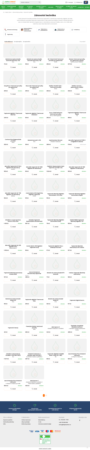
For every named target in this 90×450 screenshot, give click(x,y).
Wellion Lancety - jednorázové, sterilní (77, 87)
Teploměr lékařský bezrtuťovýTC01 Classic (77, 246)
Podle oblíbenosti (8, 41)
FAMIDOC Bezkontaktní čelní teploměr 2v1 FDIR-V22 (55, 167)
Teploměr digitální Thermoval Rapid (77, 114)
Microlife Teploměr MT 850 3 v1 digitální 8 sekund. (77, 140)
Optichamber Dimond (55, 140)
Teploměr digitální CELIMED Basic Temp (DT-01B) (55, 355)
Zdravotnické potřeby (18, 12)
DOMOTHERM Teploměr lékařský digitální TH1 (77, 220)
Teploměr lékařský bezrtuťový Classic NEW (13, 273)
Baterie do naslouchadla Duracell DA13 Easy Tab (34, 60)
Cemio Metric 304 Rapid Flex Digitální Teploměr (34, 194)
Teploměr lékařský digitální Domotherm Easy (55, 220)
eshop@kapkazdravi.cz (65, 424)
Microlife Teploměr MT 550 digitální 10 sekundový (77, 167)
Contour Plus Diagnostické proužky (13, 141)
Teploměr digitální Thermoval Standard (34, 114)
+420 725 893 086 (63, 422)
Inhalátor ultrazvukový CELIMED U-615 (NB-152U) (13, 355)
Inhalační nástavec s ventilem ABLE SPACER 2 (34, 355)
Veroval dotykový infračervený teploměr (34, 272)
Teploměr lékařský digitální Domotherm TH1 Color (55, 194)
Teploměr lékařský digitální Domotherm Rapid (77, 194)
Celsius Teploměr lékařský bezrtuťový (77, 273)
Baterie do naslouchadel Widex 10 (55, 300)
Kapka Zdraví (8, 12)
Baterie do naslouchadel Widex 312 (13, 300)
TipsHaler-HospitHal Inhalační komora (77, 328)
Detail (13, 67)
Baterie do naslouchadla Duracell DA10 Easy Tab (13, 60)
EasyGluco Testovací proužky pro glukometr (13, 87)
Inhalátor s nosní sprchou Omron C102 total (13, 220)
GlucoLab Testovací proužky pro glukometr (34, 87)
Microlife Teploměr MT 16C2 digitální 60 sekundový (13, 167)
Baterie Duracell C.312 (34, 140)
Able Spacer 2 (56, 327)
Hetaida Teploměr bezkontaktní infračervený (34, 220)
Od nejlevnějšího (18, 41)
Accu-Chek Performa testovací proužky (55, 114)
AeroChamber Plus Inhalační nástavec (77, 355)
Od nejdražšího (26, 41)
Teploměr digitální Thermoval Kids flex (13, 114)
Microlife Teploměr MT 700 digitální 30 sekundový (13, 194)
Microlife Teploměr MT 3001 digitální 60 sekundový (34, 167)
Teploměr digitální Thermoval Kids (34, 300)
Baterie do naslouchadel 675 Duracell (55, 273)
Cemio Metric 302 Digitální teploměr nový (34, 246)
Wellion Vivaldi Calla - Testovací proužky (55, 87)
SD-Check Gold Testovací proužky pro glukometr (55, 60)
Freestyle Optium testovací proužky (34, 328)
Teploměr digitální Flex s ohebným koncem (55, 246)
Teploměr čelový (13, 328)
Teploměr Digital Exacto (77, 300)
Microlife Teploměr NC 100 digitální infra (13, 247)
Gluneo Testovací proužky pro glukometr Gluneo (77, 60)
